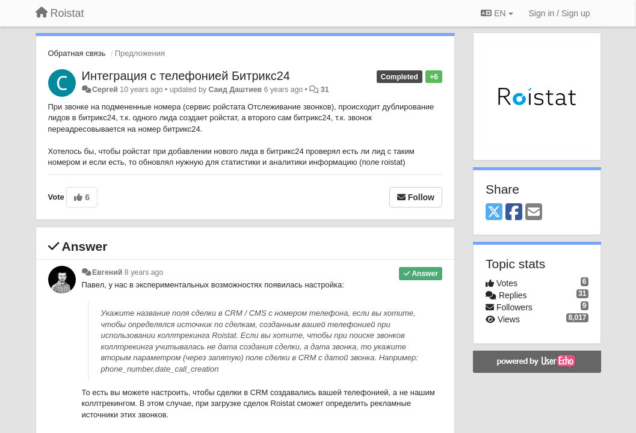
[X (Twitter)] (494, 212)
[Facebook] (513, 212)
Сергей (105, 89)
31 (325, 89)
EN (497, 13)
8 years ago (144, 272)
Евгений (107, 272)
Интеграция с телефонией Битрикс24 (186, 75)
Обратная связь (77, 53)
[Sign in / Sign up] (559, 13)
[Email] (533, 212)
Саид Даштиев (235, 89)
